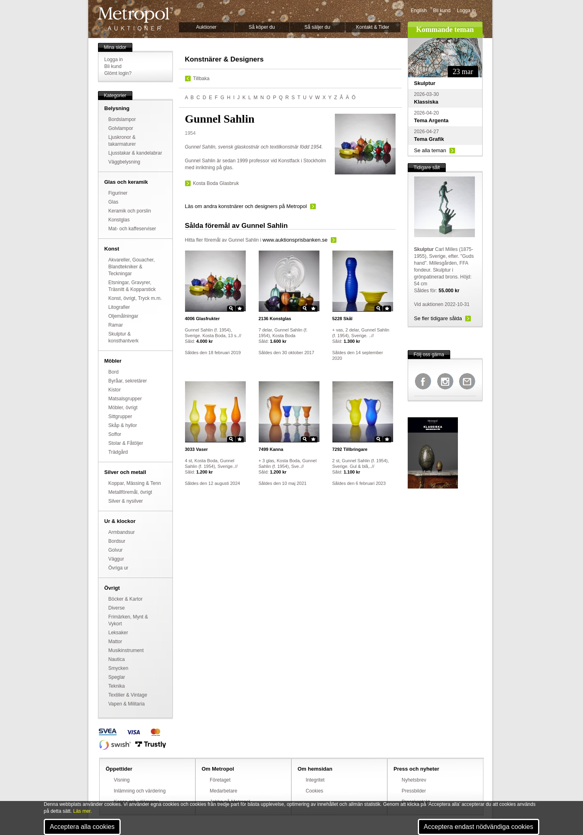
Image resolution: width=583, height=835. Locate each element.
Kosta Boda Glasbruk (216, 183)
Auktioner (206, 27)
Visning (122, 780)
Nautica (117, 659)
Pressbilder (414, 791)
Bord (114, 372)
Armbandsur (122, 532)
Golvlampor (121, 128)
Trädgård (118, 452)
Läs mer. (82, 811)
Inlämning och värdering (140, 791)
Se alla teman (430, 150)
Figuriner (118, 193)
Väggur (116, 559)
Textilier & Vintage (128, 695)
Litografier (119, 307)
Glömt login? (118, 73)
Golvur (116, 550)
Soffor (115, 434)
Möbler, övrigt (123, 407)
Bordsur (117, 541)
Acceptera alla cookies (82, 826)
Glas (114, 202)
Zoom (231, 308)
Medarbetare (223, 791)
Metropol (135, 19)
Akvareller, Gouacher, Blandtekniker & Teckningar (132, 266)
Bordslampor (122, 119)
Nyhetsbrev (414, 780)
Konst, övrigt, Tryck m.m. (135, 298)
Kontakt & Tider (372, 27)
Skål (342, 318)
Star (240, 308)
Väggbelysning (124, 162)
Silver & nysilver (126, 501)
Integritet (315, 780)
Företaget (220, 780)
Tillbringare (350, 449)
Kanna (271, 449)
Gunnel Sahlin (243, 240)
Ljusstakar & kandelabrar (135, 153)
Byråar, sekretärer (128, 381)
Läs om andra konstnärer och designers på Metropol (246, 206)
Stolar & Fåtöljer (126, 443)
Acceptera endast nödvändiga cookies (478, 826)
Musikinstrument (126, 650)
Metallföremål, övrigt (130, 492)
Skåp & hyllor (123, 425)
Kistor (115, 390)
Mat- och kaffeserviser (132, 229)
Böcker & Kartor (126, 599)
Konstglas (119, 220)
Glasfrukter (202, 318)
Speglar (117, 677)
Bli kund (442, 10)
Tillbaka (201, 78)
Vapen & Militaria (127, 704)
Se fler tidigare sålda (438, 318)
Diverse (117, 608)
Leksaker (118, 632)
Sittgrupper (120, 416)
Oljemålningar (123, 316)
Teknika (117, 686)
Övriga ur (118, 568)
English (419, 10)
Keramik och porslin (130, 211)
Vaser (196, 449)
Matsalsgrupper (125, 399)
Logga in (466, 10)
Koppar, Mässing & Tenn (135, 483)
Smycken (118, 668)
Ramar (116, 325)
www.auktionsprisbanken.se (295, 240)
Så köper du (262, 27)
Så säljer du (317, 27)
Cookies (314, 791)
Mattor (115, 641)
